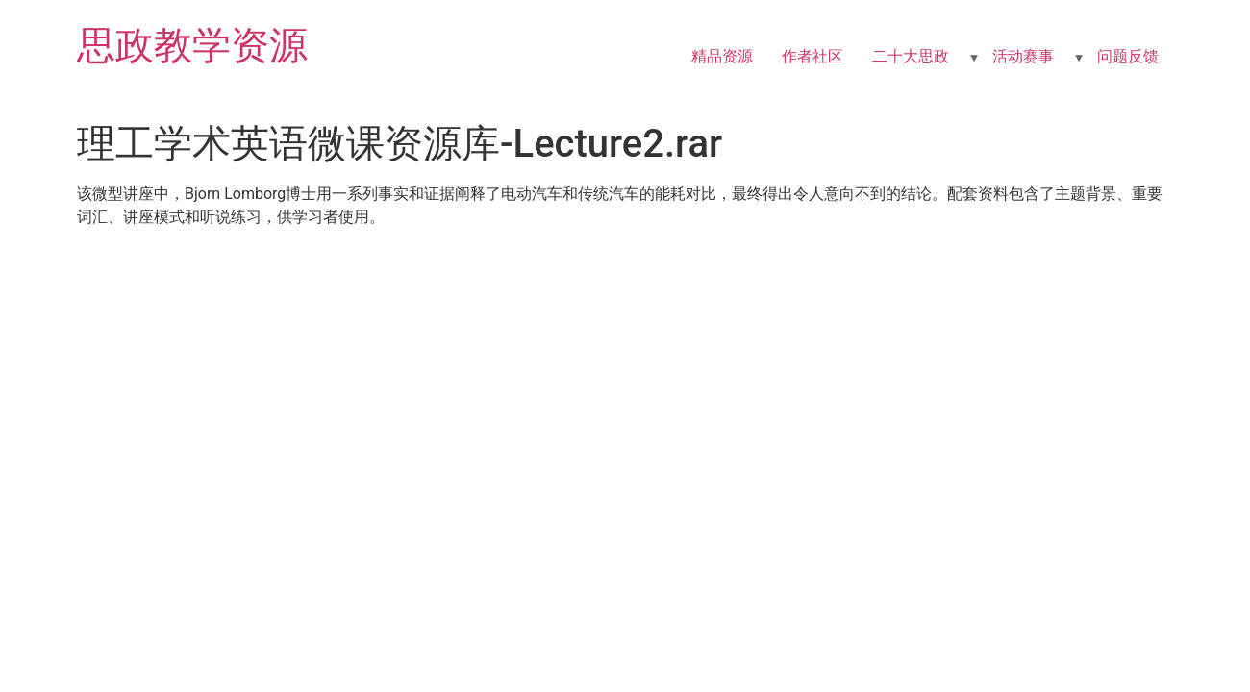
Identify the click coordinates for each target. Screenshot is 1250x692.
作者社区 (812, 56)
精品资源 (722, 56)
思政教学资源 (192, 45)
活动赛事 (1023, 56)
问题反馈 (1128, 56)
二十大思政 (910, 56)
